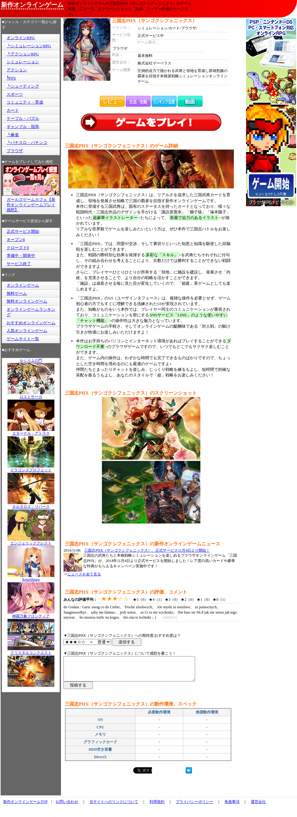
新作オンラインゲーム (32, 4)
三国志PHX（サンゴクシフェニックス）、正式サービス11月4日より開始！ (147, 550)
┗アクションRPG (23, 54)
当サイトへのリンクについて (113, 806)
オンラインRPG (21, 37)
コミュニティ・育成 (25, 102)
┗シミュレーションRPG (29, 45)
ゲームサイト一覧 (23, 338)
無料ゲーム (17, 293)
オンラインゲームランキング (31, 312)
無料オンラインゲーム (27, 301)
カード (13, 110)
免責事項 (231, 806)
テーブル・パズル (23, 118)
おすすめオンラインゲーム (31, 322)
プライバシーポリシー (194, 806)
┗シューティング (23, 86)
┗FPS (11, 78)
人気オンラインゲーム (27, 330)
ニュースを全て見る (84, 574)
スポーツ (15, 94)
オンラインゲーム (23, 285)
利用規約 (156, 806)
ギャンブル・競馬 (23, 126)
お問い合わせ (67, 806)
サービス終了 (19, 263)
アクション (17, 70)
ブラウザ (15, 150)
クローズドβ (18, 247)
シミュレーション (23, 61)
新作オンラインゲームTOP (25, 806)
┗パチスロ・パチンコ (27, 142)
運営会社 (258, 806)
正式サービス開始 (23, 231)
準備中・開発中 (21, 255)
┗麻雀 (13, 134)
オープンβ (16, 239)
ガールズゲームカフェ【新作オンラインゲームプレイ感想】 (31, 204)
